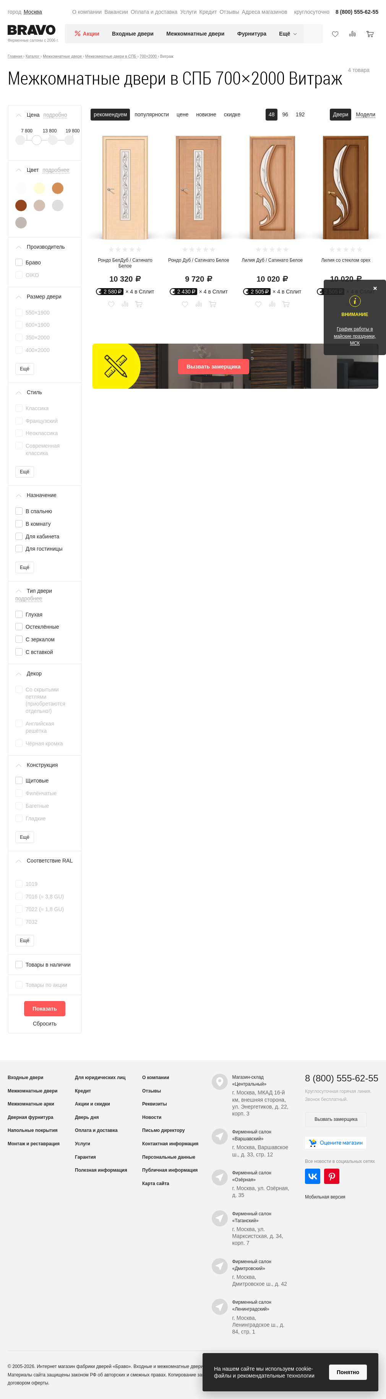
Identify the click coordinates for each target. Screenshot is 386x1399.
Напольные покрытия (33, 1130)
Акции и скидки (92, 1104)
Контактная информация (170, 1143)
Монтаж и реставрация (34, 1143)
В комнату (38, 524)
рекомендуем (110, 114)
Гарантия (85, 1157)
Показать (44, 1009)
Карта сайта (155, 1183)
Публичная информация (170, 1170)
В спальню (39, 511)
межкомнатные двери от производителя (199, 1366)
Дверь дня (87, 1117)
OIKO (32, 275)
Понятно (348, 1372)
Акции (91, 34)
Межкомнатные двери (195, 34)
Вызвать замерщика (213, 367)
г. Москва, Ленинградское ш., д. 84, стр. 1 (258, 1325)
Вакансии (116, 12)
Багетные (37, 806)
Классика (37, 408)
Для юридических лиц (100, 1077)
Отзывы (229, 12)
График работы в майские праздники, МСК (355, 336)
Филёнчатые (41, 793)
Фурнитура (251, 34)
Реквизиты (154, 1104)
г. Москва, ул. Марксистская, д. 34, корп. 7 (258, 1236)
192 (300, 114)
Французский (42, 421)
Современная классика (43, 449)
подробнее (55, 170)
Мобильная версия (325, 1197)
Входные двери (133, 34)
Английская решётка (40, 727)
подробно (55, 115)
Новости (151, 1117)
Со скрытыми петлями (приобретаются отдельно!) (45, 700)
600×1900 (38, 325)
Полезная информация (101, 1170)
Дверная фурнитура (31, 1117)
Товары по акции (46, 985)
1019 (31, 884)
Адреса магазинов (264, 12)
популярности (152, 114)
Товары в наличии (48, 965)
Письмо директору (163, 1130)
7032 (31, 922)
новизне (206, 114)
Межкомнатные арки (31, 1104)
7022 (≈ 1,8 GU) (45, 909)
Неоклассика (42, 433)
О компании (87, 12)
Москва (33, 12)
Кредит (208, 12)
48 (272, 114)
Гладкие (36, 818)
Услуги (188, 12)
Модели (365, 114)
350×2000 (38, 337)
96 (285, 114)
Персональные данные (168, 1157)
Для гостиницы (44, 549)
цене (182, 114)
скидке (232, 114)
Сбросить (45, 1024)
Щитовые (37, 781)
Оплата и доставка (154, 12)
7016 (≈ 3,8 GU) (45, 897)
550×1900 (38, 313)
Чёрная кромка (44, 743)
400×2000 (38, 350)
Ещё (24, 369)
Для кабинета (42, 536)
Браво (33, 262)
